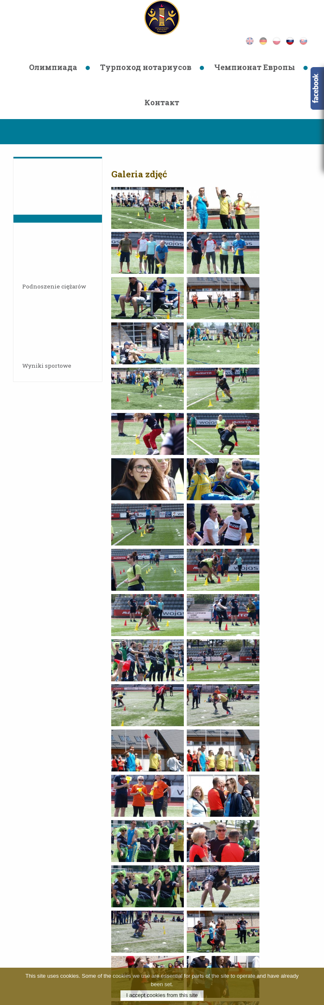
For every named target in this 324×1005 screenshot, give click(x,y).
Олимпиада (53, 67)
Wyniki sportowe (50, 365)
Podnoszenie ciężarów (57, 286)
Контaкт (161, 102)
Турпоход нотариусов (145, 67)
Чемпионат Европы (254, 67)
